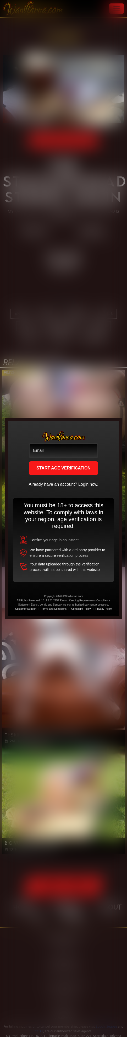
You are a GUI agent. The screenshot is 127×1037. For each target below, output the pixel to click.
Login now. (88, 484)
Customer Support (25, 608)
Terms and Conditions (54, 608)
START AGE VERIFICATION (63, 468)
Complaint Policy (81, 608)
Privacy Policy (104, 608)
